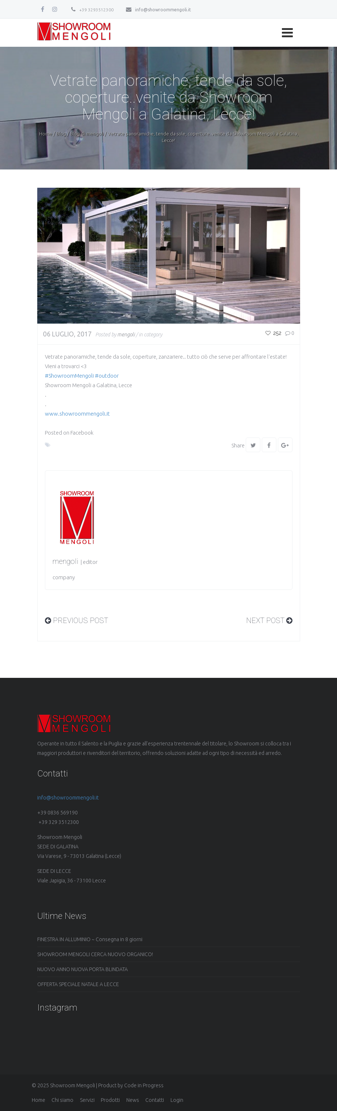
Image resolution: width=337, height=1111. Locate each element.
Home (45, 133)
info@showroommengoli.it (158, 9)
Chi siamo (62, 1100)
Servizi (87, 1100)
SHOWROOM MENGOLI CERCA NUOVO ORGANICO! (95, 954)
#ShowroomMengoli (69, 376)
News (132, 1100)
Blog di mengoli (87, 133)
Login (177, 1100)
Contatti (154, 1100)
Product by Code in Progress (131, 1085)
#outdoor (107, 376)
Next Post (269, 620)
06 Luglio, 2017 (67, 333)
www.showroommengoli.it (77, 414)
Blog (61, 133)
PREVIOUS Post (76, 620)
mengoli (126, 334)
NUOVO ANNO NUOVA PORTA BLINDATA (82, 969)
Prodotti (110, 1100)
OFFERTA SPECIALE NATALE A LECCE (78, 984)
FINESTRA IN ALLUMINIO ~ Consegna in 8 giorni (89, 939)
